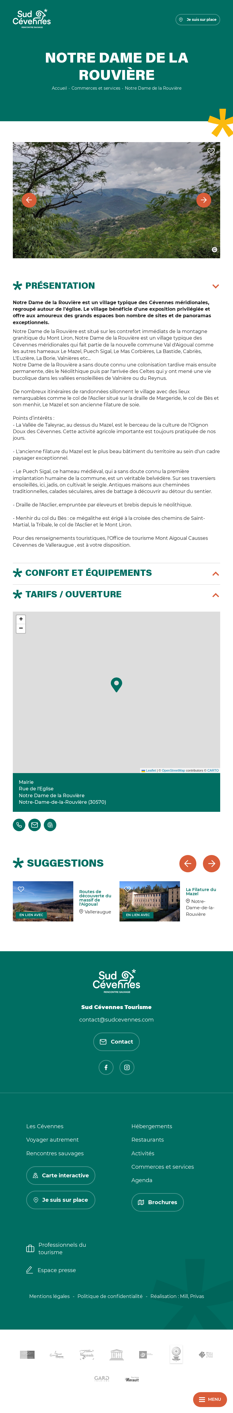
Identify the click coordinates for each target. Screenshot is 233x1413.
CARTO (213, 770)
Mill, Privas (192, 1296)
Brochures (157, 1202)
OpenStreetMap (173, 770)
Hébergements (151, 1126)
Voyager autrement (52, 1140)
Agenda (142, 1180)
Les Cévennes (44, 1126)
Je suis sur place (198, 19)
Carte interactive (61, 1175)
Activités (142, 1153)
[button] (116, 684)
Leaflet (149, 770)
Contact (116, 1042)
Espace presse (51, 1271)
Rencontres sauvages (55, 1153)
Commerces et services (162, 1167)
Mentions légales (49, 1296)
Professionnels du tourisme (56, 1249)
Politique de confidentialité (110, 1296)
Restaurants (147, 1140)
